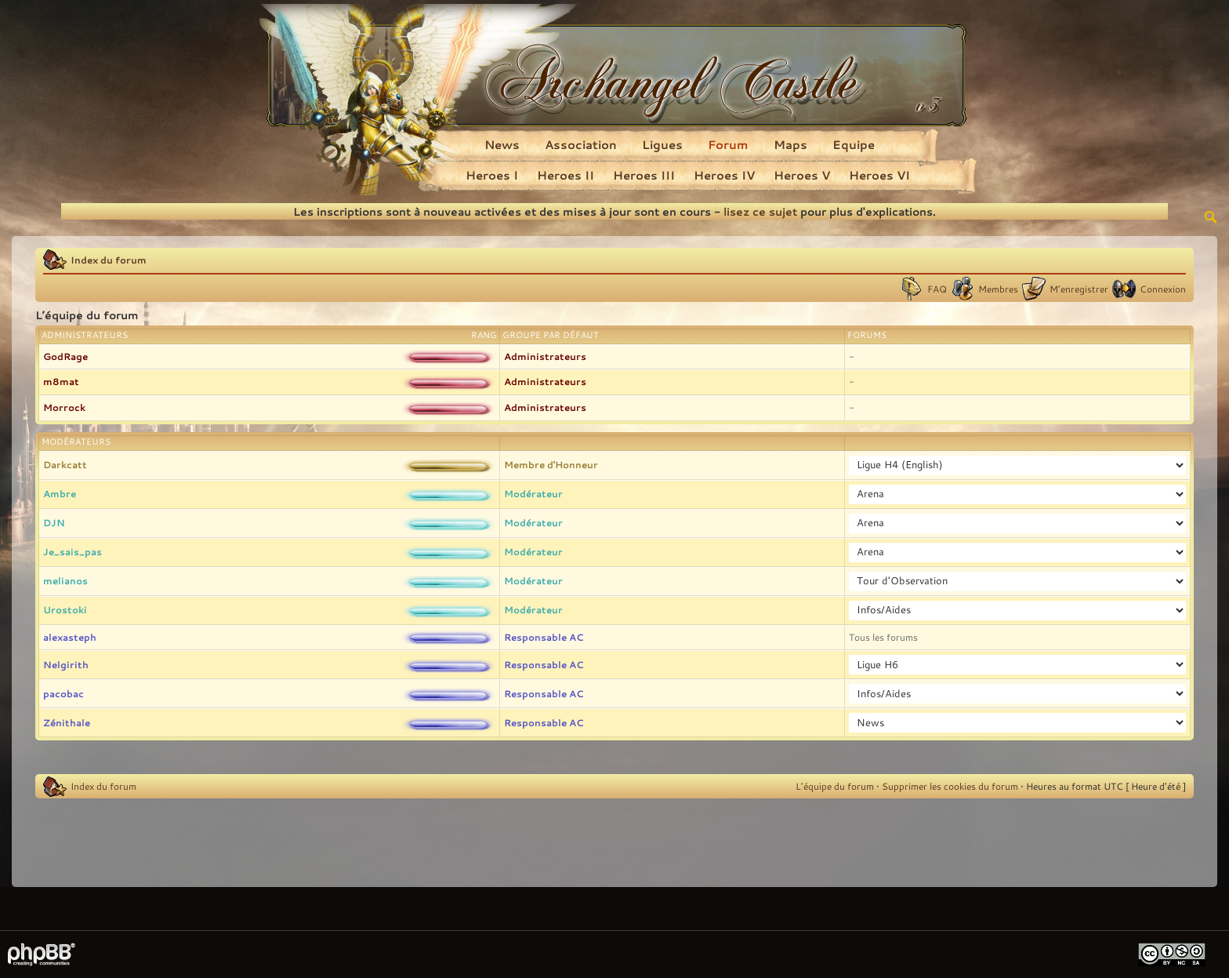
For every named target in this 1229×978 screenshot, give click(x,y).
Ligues (662, 144)
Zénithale (66, 722)
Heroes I (492, 175)
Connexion (1163, 288)
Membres (998, 288)
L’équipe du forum (835, 786)
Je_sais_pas (72, 551)
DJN (54, 522)
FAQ (937, 288)
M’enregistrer (1079, 288)
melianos (65, 580)
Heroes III (644, 175)
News (502, 144)
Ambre (59, 493)
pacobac (63, 693)
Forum (728, 144)
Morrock (64, 407)
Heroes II (565, 175)
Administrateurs (545, 356)
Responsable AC (543, 637)
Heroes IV (724, 175)
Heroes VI (879, 175)
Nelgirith (66, 664)
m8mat (61, 381)
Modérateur (533, 493)
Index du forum (109, 259)
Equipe (853, 144)
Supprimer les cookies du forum (950, 786)
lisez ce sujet (760, 211)
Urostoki (65, 609)
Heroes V (802, 175)
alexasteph (69, 637)
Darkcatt (65, 464)
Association (581, 144)
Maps (790, 144)
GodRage (65, 356)
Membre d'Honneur (551, 464)
